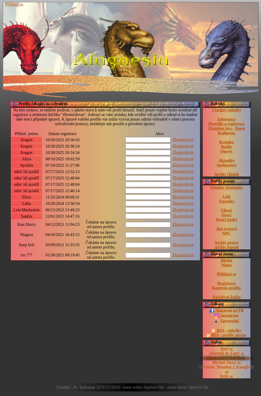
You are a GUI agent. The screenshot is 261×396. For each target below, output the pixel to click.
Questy (226, 151)
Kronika (226, 142)
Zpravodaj (226, 321)
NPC (226, 233)
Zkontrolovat (183, 139)
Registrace (226, 283)
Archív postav (226, 242)
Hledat (226, 260)
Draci (226, 215)
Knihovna (226, 133)
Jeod (224, 348)
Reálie (226, 146)
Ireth (224, 376)
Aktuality (226, 160)
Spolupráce (226, 165)
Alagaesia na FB (226, 310)
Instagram (226, 315)
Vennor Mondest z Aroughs (226, 367)
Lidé (226, 196)
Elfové (226, 210)
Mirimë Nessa (224, 362)
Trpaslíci (226, 201)
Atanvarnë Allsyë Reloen (224, 357)
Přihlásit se (14, 4)
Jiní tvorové (226, 229)
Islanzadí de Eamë (224, 353)
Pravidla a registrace (226, 124)
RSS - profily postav (226, 335)
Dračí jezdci (226, 219)
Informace (226, 119)
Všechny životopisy (226, 187)
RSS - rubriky (226, 330)
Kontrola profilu (226, 288)
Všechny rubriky (226, 110)
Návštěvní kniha (226, 297)
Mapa (226, 265)
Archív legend (226, 247)
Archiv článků (226, 174)
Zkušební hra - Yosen (226, 128)
